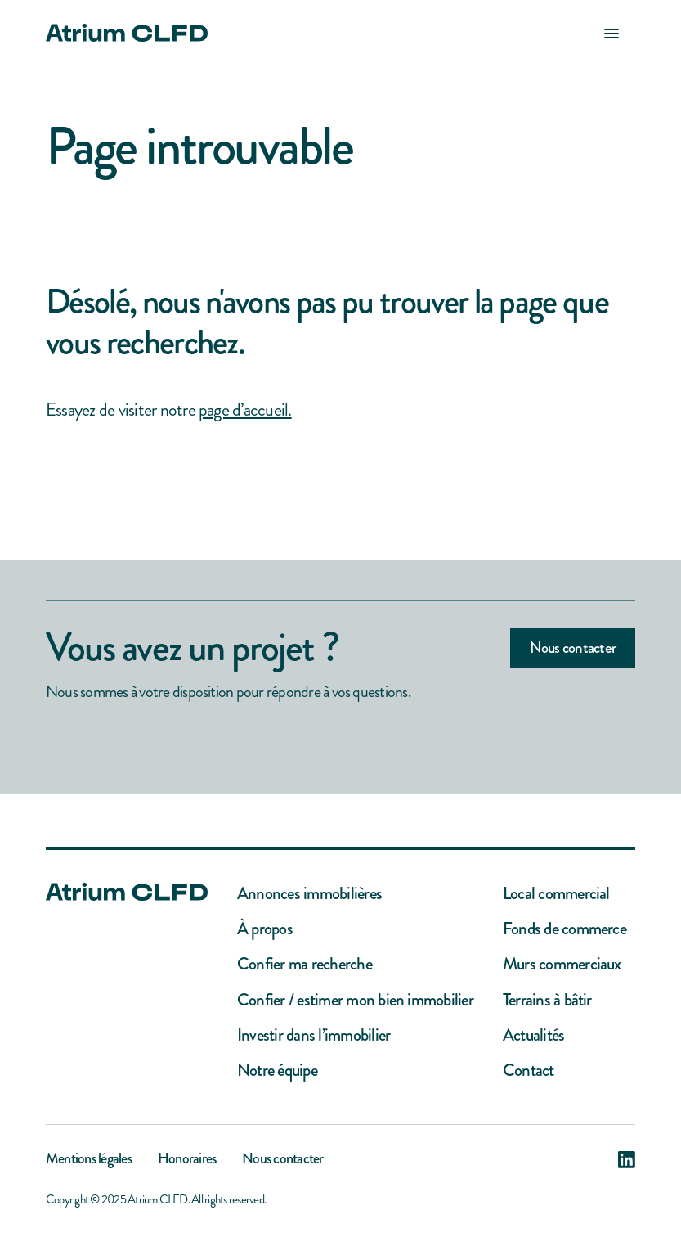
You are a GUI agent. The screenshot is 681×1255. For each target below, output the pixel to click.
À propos (265, 929)
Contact (528, 1070)
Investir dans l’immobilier (313, 1035)
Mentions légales (89, 1160)
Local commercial (556, 894)
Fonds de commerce (564, 929)
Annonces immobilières (309, 894)
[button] (611, 32)
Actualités (533, 1035)
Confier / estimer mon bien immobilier (355, 1000)
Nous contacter (573, 647)
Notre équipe (277, 1070)
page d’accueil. (245, 409)
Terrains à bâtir (547, 1000)
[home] (127, 33)
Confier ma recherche (304, 964)
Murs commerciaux (562, 964)
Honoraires (187, 1160)
